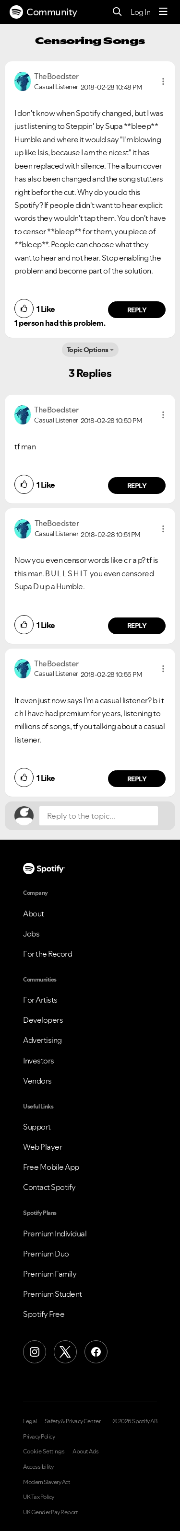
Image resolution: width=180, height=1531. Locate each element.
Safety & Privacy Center (73, 1421)
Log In (140, 12)
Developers (43, 1020)
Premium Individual (54, 1233)
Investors (38, 1060)
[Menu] (163, 12)
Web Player (42, 1147)
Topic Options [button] (87, 349)
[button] (163, 81)
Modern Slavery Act (46, 1482)
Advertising (42, 1040)
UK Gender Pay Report (50, 1512)
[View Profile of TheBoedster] (56, 76)
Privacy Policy (39, 1436)
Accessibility (38, 1467)
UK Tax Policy (38, 1497)
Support (37, 1126)
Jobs (31, 933)
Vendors (37, 1080)
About (33, 913)
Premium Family (49, 1273)
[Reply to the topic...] (98, 815)
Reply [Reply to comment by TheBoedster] (137, 310)
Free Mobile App (51, 1167)
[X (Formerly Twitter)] (65, 1351)
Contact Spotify (49, 1187)
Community (43, 12)
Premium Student (52, 1294)
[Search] (117, 12)
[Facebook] (96, 1351)
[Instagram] (34, 1351)
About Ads (85, 1451)
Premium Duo (46, 1253)
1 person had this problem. (59, 323)
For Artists (40, 999)
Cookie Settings (44, 1451)
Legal (30, 1421)
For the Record (47, 953)
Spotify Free (43, 1314)
